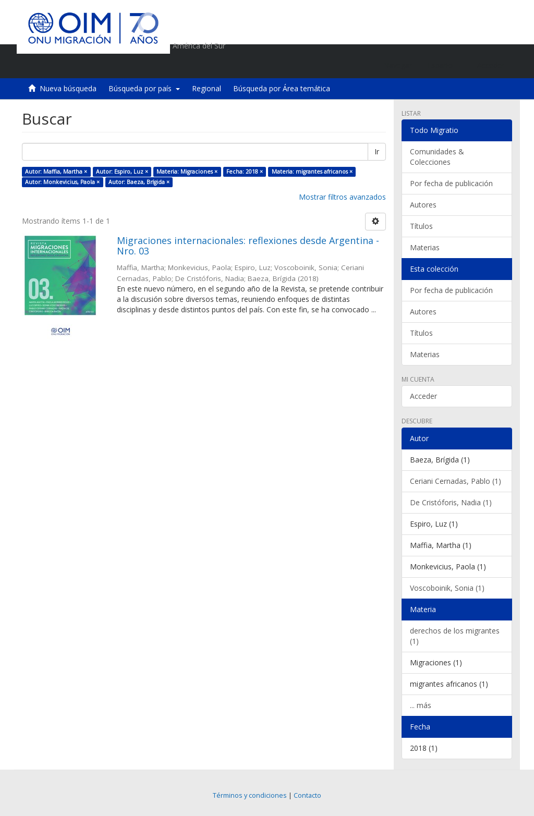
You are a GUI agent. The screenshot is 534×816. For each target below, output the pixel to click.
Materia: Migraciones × (186, 171)
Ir (376, 151)
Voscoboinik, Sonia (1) (447, 588)
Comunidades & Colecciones (437, 157)
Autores (423, 205)
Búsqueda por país (144, 88)
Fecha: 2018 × (244, 171)
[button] (444, 65)
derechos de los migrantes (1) (455, 636)
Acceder (423, 396)
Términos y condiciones (250, 795)
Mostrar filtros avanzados (342, 197)
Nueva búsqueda (68, 88)
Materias (425, 247)
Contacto (307, 795)
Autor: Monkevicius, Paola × (62, 182)
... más (420, 705)
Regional (206, 88)
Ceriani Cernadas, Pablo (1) (455, 481)
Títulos (421, 226)
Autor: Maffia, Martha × (56, 171)
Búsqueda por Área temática (281, 88)
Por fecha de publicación (451, 183)
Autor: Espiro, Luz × (122, 171)
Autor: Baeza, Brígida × (138, 182)
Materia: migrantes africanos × (312, 171)
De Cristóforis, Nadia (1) (451, 502)
